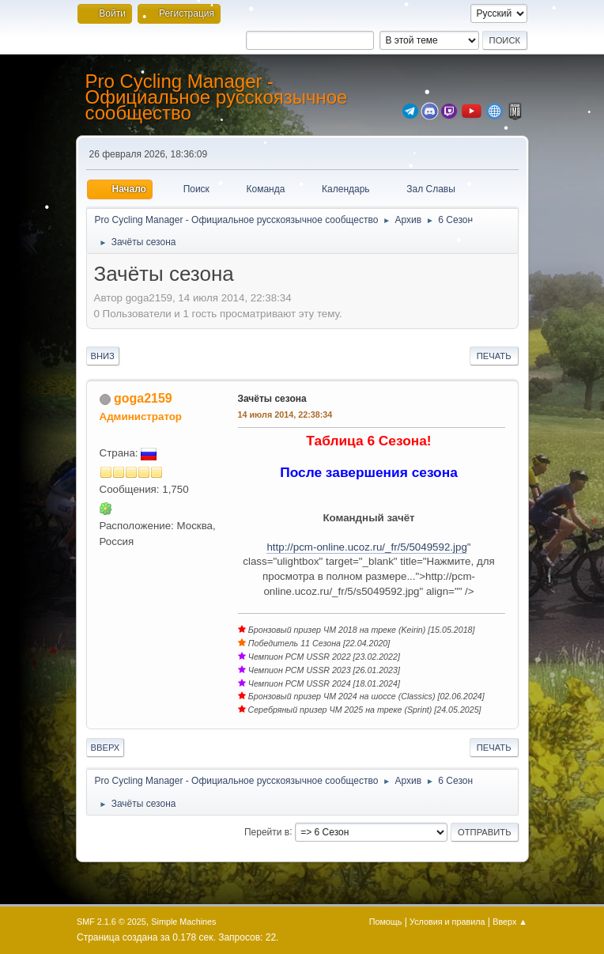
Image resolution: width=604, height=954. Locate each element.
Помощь (385, 921)
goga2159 (143, 398)
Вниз (103, 356)
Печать (494, 356)
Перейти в (266, 831)
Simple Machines (183, 921)
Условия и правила (447, 921)
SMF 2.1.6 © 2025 (111, 921)
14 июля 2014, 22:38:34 (285, 414)
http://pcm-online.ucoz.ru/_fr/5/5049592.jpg (366, 547)
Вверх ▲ (510, 921)
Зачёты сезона (272, 398)
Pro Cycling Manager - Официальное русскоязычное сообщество (216, 96)
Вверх (105, 747)
